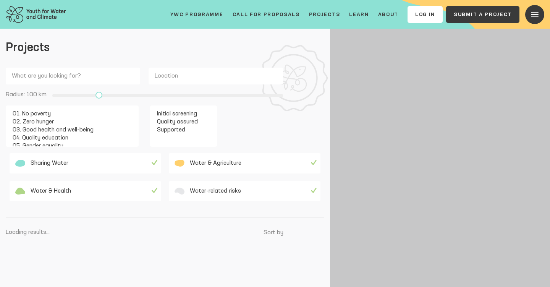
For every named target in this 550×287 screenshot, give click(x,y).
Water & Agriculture (208, 163)
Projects (324, 14)
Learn (359, 14)
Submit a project (483, 14)
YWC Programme (196, 14)
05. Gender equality (67, 146)
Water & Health (43, 191)
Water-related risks (208, 191)
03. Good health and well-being (67, 130)
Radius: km (26, 95)
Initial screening (178, 114)
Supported (178, 130)
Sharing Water (41, 163)
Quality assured (178, 122)
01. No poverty (67, 114)
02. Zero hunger (67, 122)
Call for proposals (266, 14)
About (388, 14)
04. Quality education (67, 138)
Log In (425, 14)
